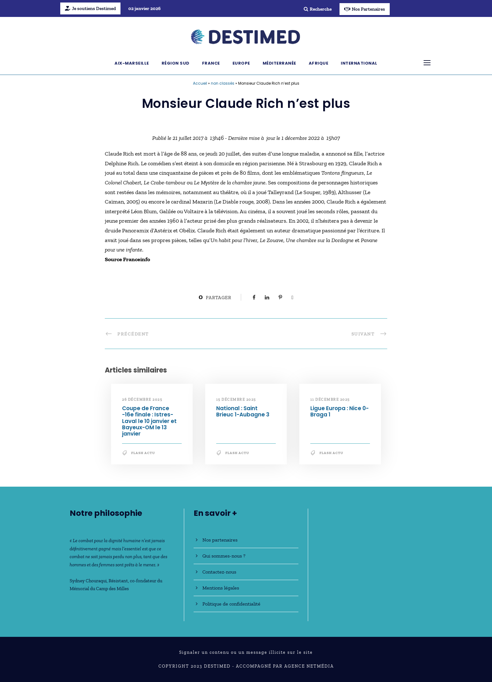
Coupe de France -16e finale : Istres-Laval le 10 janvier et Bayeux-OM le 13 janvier (149, 421)
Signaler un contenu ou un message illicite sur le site (246, 652)
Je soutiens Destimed (90, 8)
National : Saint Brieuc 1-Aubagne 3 (243, 411)
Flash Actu (143, 453)
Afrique (319, 63)
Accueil (200, 83)
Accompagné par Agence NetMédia (285, 666)
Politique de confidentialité (231, 604)
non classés (222, 83)
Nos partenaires (220, 540)
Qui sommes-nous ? (223, 556)
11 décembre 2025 (330, 399)
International (359, 63)
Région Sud (176, 63)
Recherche (318, 9)
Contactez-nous (219, 572)
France (211, 63)
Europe (241, 63)
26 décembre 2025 (142, 399)
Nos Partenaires (364, 9)
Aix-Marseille (132, 63)
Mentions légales (220, 588)
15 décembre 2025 (236, 399)
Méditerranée (279, 63)
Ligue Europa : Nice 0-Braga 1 (339, 411)
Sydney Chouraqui (88, 581)
